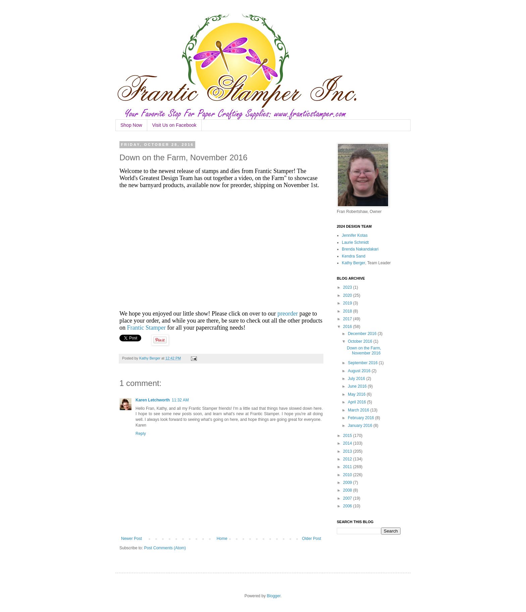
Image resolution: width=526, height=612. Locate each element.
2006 (348, 506)
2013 (348, 451)
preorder (287, 313)
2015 (348, 435)
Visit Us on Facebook (174, 125)
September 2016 (363, 362)
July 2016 (357, 378)
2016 (348, 326)
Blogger (273, 596)
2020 (348, 295)
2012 (348, 459)
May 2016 (357, 394)
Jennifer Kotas (355, 235)
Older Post (311, 538)
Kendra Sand (353, 256)
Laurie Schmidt (355, 242)
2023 (348, 287)
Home (222, 538)
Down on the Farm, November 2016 (364, 350)
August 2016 (360, 371)
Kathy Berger (353, 263)
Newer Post (131, 538)
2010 (348, 474)
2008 (348, 490)
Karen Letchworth (153, 400)
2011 (348, 466)
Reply (141, 433)
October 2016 (360, 341)
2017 (348, 319)
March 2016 (359, 410)
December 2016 (363, 333)
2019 (348, 303)
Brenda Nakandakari (360, 249)
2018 (348, 311)
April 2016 (357, 402)
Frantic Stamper (146, 327)
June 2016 (358, 386)
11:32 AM (180, 400)
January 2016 (360, 425)
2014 (348, 443)
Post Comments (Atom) (165, 548)
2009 (348, 482)
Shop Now (131, 125)
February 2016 (361, 417)
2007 (348, 498)
